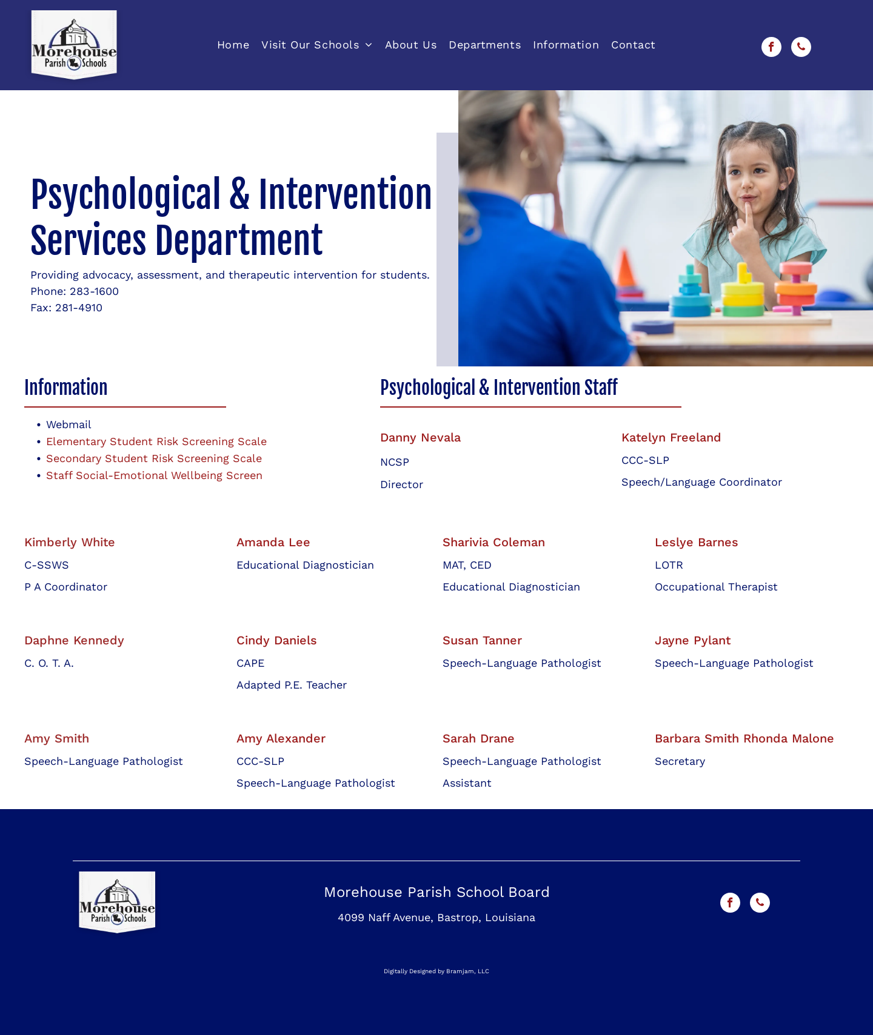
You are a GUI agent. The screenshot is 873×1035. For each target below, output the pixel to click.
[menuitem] (233, 45)
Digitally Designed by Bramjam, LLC (436, 971)
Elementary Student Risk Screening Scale (156, 441)
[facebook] (771, 48)
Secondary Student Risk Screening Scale (154, 458)
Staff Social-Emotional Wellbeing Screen (154, 475)
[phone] (801, 48)
